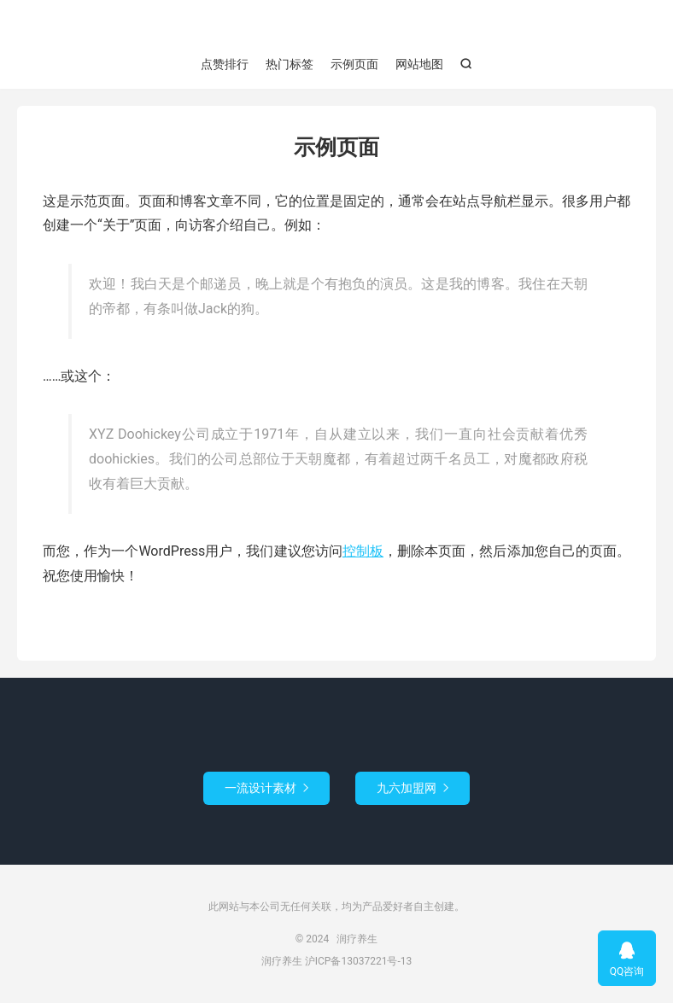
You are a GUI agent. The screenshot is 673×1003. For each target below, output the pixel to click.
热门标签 (289, 64)
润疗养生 (337, 26)
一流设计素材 (266, 788)
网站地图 (419, 64)
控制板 (362, 551)
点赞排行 (225, 64)
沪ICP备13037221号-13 (358, 961)
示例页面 (354, 64)
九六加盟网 (412, 788)
